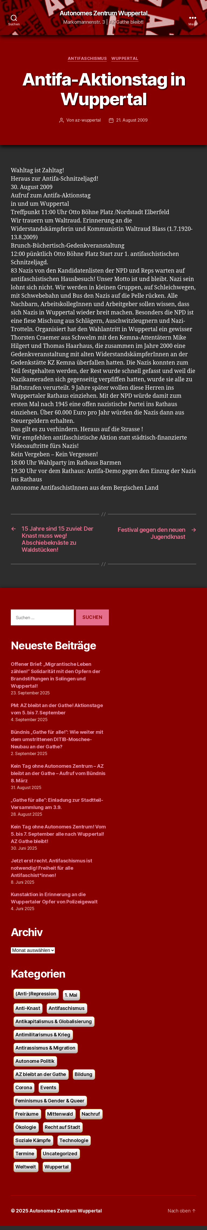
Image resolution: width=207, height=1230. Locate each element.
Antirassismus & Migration (45, 1052)
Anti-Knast (27, 1012)
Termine (24, 1157)
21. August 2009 (132, 121)
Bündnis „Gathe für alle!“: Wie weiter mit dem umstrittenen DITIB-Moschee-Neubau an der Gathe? (57, 743)
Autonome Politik (34, 1065)
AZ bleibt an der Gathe (40, 1078)
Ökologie (25, 1131)
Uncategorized (60, 1157)
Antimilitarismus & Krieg (42, 1038)
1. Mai (71, 999)
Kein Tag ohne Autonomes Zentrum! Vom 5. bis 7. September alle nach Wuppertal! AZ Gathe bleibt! (58, 838)
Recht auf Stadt (62, 1131)
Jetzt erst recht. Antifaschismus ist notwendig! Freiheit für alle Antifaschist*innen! (51, 872)
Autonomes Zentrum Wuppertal (103, 13)
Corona (23, 1091)
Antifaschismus (87, 59)
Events (48, 1091)
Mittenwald (60, 1118)
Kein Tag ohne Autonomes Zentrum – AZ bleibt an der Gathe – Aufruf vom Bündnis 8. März (58, 777)
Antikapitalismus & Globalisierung (53, 1025)
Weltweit (25, 1171)
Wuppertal (126, 59)
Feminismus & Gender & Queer (49, 1105)
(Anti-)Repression (35, 998)
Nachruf (91, 1118)
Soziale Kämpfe (33, 1144)
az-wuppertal (87, 121)
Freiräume (27, 1118)
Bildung (83, 1078)
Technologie (73, 1144)
